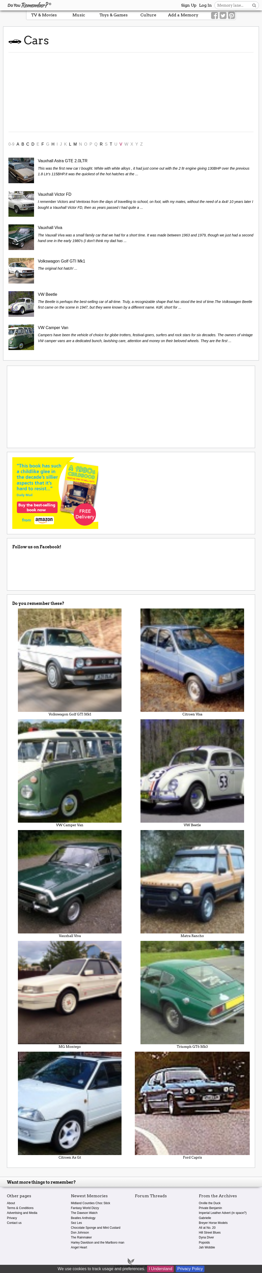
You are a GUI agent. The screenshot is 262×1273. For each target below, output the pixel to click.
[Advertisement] (131, 92)
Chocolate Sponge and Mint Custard (95, 1228)
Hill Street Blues (210, 1232)
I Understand (160, 1269)
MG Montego (69, 995)
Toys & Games (114, 15)
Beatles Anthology (83, 1218)
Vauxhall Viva (69, 884)
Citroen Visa (192, 662)
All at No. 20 (207, 1228)
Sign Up (188, 5)
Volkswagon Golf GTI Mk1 (69, 662)
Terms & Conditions (20, 1208)
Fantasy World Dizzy (85, 1208)
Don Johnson (80, 1232)
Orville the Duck (210, 1203)
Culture (148, 15)
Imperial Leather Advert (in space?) (223, 1213)
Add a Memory (183, 15)
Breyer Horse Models (213, 1223)
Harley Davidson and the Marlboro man (97, 1242)
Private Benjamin (210, 1208)
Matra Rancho (192, 884)
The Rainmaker (81, 1237)
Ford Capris (192, 1105)
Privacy (12, 1218)
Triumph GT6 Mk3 (192, 995)
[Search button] (254, 5)
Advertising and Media (22, 1213)
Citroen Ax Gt (69, 1105)
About (11, 1203)
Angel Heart (79, 1247)
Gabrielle (205, 1218)
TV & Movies (44, 15)
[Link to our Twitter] (223, 16)
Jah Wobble (207, 1247)
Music (78, 15)
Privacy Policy (190, 1269)
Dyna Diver (206, 1237)
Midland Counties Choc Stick (90, 1203)
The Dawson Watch (84, 1213)
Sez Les (76, 1223)
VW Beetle (192, 773)
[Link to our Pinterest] (231, 16)
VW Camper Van (69, 773)
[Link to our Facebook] (214, 16)
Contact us (14, 1223)
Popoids (204, 1242)
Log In (205, 5)
